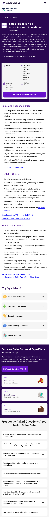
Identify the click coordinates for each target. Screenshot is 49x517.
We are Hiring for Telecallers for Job (16, 274)
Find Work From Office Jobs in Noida (16, 219)
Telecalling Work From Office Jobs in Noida (18, 56)
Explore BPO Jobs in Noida (12, 167)
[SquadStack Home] (11, 3)
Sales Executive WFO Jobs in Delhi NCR (17, 215)
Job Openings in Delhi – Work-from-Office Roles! (20, 277)
